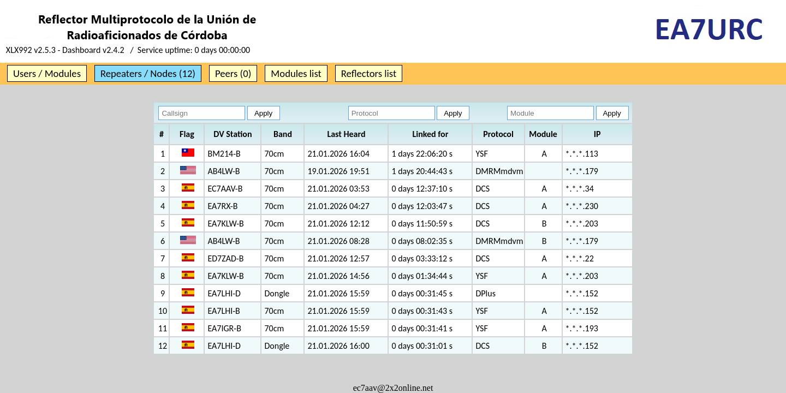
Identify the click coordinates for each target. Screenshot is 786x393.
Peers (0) (233, 73)
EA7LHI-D (223, 293)
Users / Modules (47, 73)
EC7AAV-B (224, 188)
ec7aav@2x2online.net (393, 387)
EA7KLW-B (225, 223)
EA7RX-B (222, 206)
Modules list (296, 73)
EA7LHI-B (223, 311)
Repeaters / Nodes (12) (147, 73)
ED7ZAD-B (225, 258)
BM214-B (223, 153)
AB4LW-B (223, 171)
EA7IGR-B (224, 328)
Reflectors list (368, 73)
